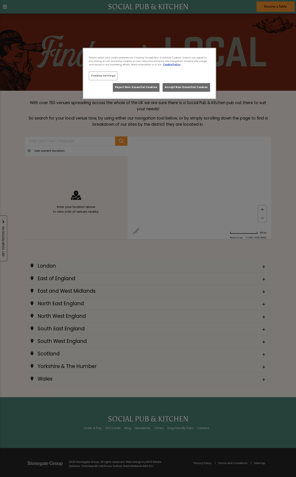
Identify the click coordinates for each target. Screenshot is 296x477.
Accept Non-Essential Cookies (186, 87)
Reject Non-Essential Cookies (136, 87)
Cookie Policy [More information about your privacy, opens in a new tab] (171, 64)
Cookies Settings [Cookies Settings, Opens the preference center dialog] (103, 75)
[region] (149, 73)
